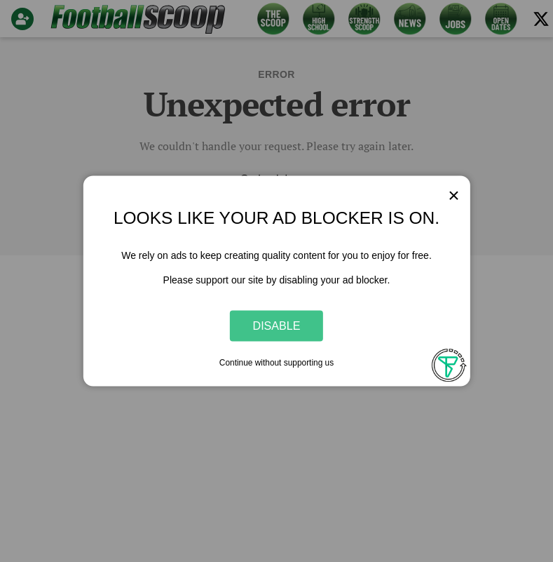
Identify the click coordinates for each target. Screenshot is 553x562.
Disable (277, 325)
